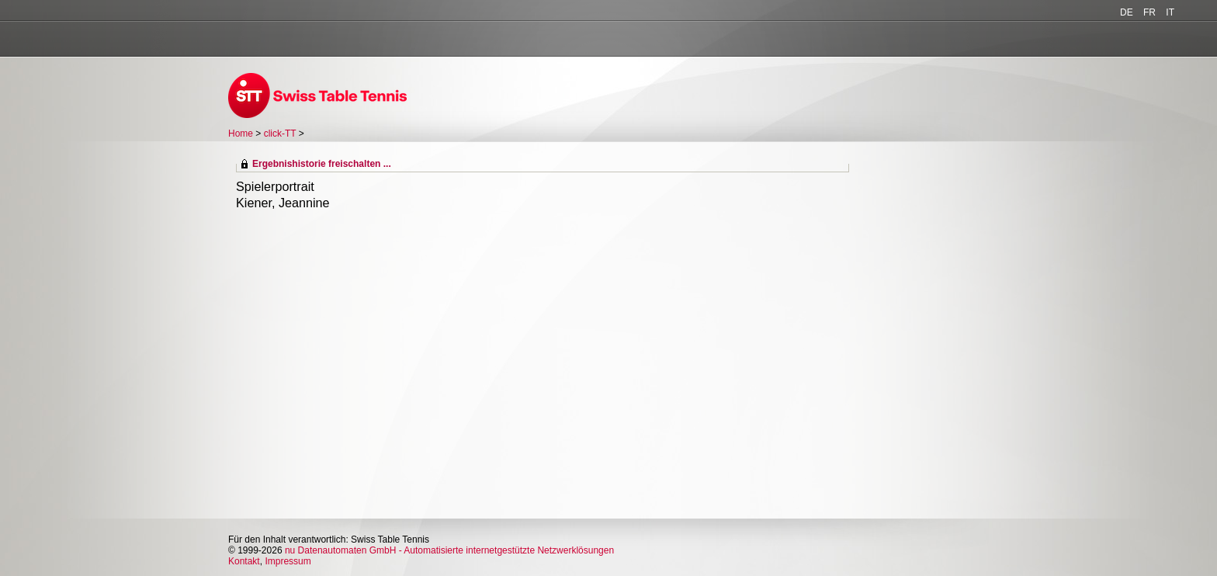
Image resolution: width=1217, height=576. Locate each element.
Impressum (287, 561)
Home (240, 133)
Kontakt (244, 561)
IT (1170, 12)
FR (1149, 12)
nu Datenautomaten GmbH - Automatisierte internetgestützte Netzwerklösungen (449, 550)
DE (1126, 12)
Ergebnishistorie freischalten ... (321, 163)
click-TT (280, 133)
